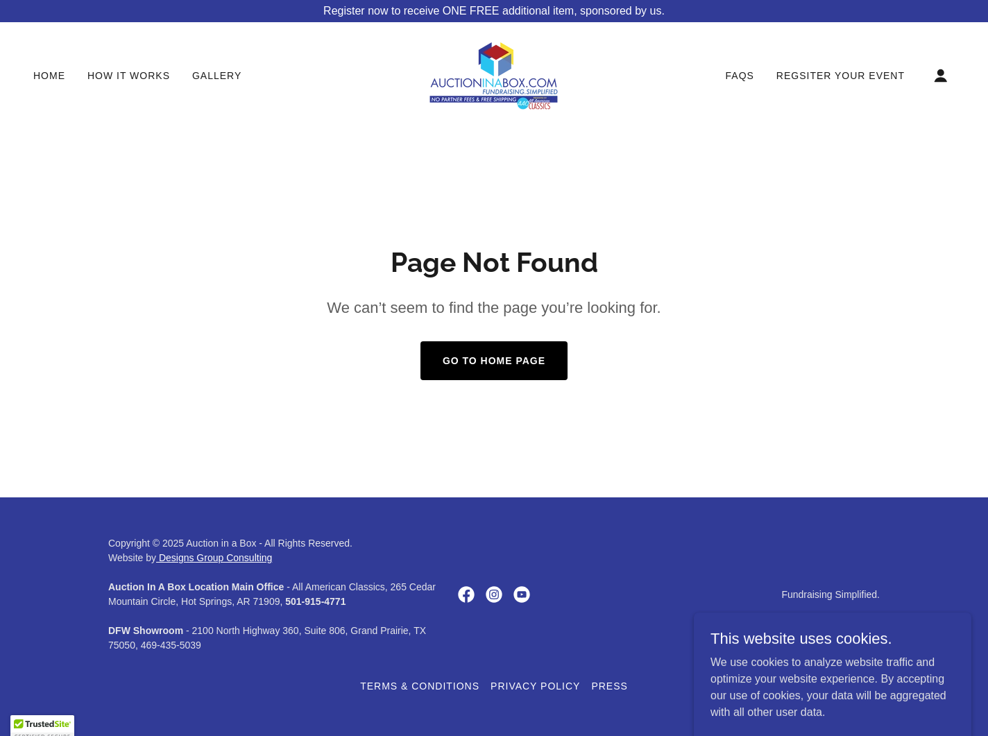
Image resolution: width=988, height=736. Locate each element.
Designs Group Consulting (214, 557)
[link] (494, 74)
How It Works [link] (128, 75)
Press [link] (609, 686)
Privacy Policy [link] (535, 686)
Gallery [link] (216, 75)
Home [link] (49, 75)
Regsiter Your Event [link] (840, 75)
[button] (941, 75)
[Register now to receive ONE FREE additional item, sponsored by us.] (494, 11)
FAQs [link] (740, 75)
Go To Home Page (494, 360)
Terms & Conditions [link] (419, 686)
